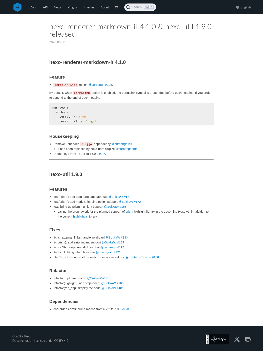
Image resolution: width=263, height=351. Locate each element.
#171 (117, 252)
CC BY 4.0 (61, 340)
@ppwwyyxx (104, 252)
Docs (33, 7)
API (45, 7)
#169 (120, 283)
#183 (124, 237)
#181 (120, 288)
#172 (137, 201)
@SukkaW (115, 196)
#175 (120, 247)
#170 (106, 278)
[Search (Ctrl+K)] (140, 7)
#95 (134, 149)
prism (129, 211)
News (58, 7)
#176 (155, 257)
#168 (123, 206)
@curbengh (96, 84)
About (105, 7)
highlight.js (80, 216)
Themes (89, 7)
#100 (102, 153)
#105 (108, 84)
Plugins (73, 7)
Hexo (17, 7)
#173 (125, 309)
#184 (120, 242)
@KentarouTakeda (138, 257)
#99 (130, 144)
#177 (127, 196)
